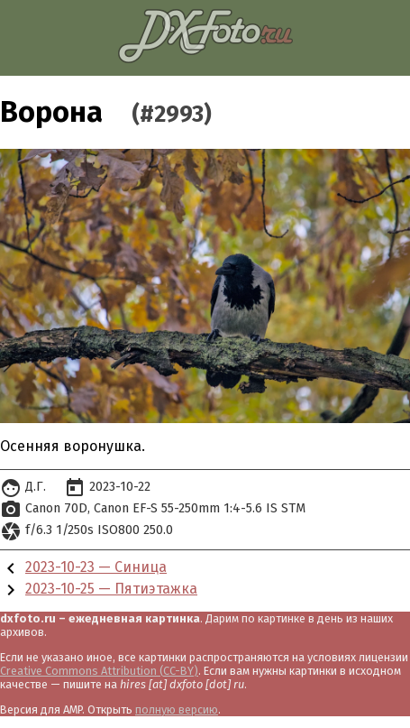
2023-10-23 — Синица (96, 567)
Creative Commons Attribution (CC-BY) (99, 670)
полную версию (176, 709)
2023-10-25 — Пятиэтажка (111, 588)
